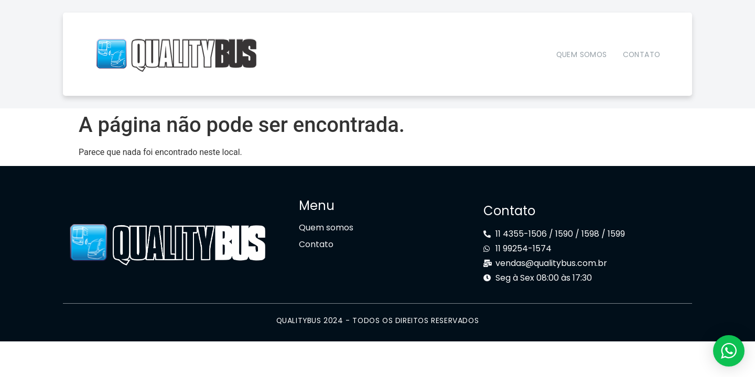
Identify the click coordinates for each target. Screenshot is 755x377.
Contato (642, 54)
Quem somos (581, 54)
